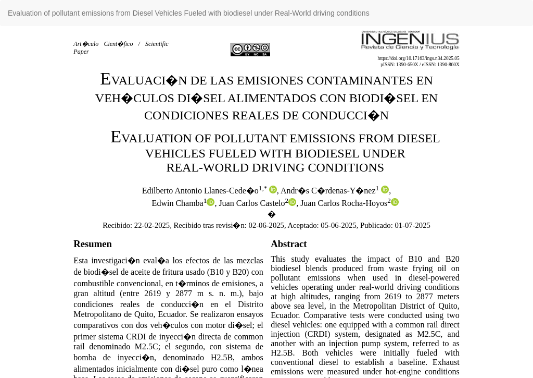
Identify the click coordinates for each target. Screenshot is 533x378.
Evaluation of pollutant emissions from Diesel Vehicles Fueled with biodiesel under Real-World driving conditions (189, 13)
